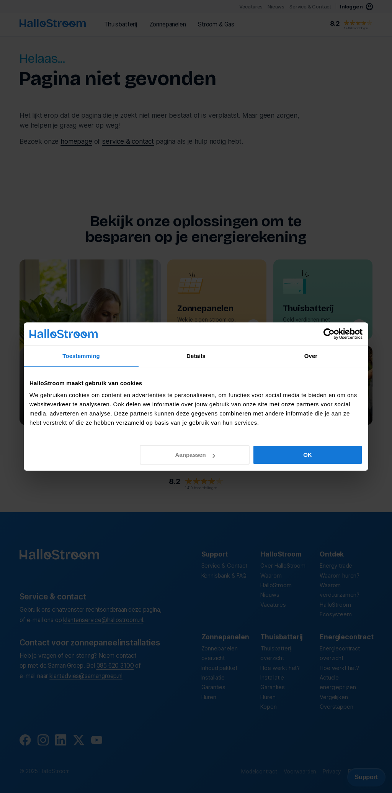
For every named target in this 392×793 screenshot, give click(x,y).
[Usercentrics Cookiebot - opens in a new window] (329, 334)
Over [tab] (311, 356)
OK (307, 455)
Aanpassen (195, 455)
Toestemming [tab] (81, 356)
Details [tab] (196, 356)
